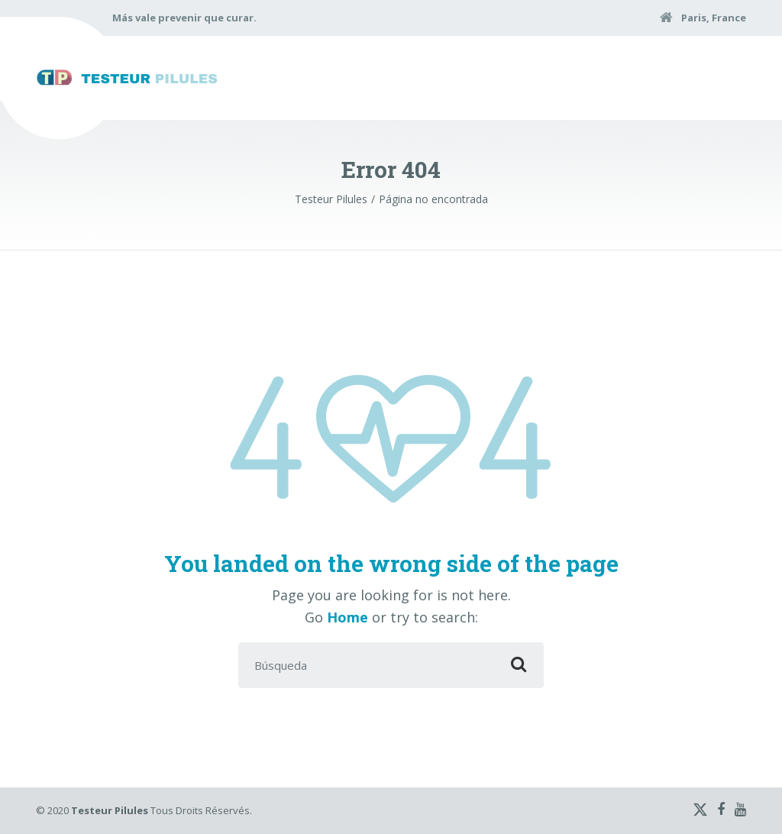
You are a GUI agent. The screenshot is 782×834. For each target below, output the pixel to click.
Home (347, 617)
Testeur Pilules (109, 810)
